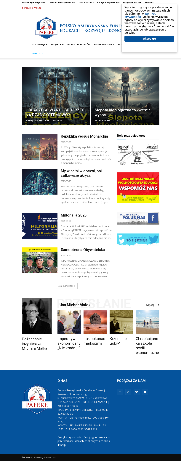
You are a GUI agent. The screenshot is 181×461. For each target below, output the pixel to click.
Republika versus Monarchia (84, 136)
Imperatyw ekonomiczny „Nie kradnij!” (68, 343)
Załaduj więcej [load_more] (67, 285)
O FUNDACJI (40, 44)
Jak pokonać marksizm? (94, 341)
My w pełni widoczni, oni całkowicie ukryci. (81, 173)
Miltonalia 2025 (74, 215)
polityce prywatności (140, 15)
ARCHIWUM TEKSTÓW (78, 44)
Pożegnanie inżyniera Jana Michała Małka (34, 344)
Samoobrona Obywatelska (83, 249)
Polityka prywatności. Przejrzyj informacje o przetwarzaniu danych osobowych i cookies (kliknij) (83, 441)
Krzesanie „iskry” (118, 341)
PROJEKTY (57, 44)
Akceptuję (149, 38)
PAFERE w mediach (104, 44)
